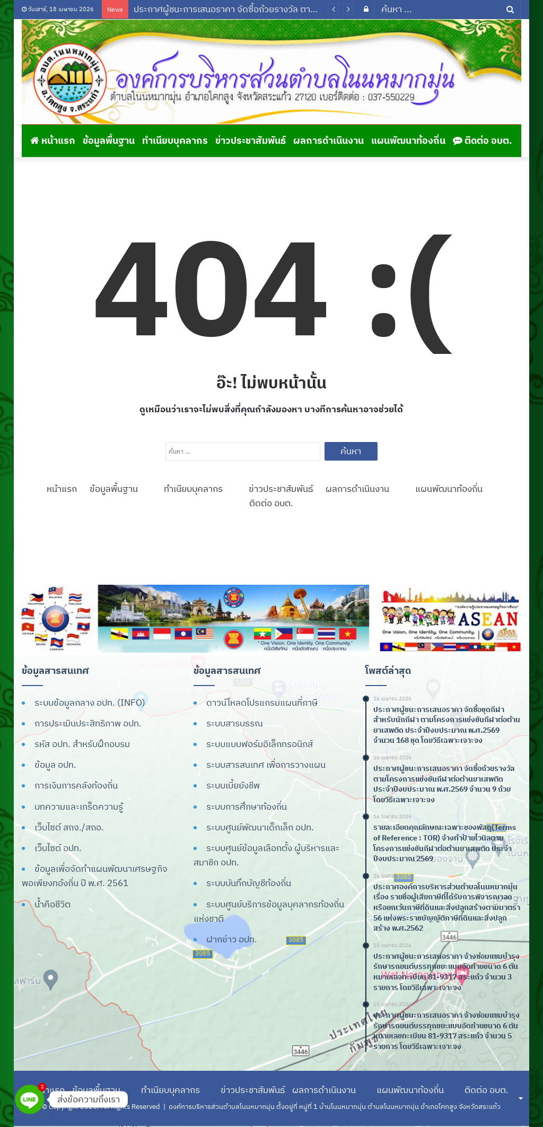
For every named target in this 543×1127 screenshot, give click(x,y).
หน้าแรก (52, 140)
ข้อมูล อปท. (55, 764)
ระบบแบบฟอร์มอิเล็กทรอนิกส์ (259, 744)
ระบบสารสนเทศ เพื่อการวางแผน (266, 764)
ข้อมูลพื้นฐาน (109, 140)
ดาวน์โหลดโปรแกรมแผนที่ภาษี (262, 702)
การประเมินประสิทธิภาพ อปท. (88, 723)
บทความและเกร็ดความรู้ (78, 806)
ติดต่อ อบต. (482, 140)
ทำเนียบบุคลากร (175, 140)
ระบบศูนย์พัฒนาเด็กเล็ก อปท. (260, 827)
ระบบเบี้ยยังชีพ (233, 785)
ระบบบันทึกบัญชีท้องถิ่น (248, 883)
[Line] (29, 1099)
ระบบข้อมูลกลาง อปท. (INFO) (89, 702)
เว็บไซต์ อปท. (58, 848)
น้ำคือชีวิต (52, 904)
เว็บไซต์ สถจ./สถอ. (69, 827)
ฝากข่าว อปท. (231, 939)
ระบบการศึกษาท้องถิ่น (246, 806)
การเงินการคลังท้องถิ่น (76, 785)
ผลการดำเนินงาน (328, 140)
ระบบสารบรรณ (234, 723)
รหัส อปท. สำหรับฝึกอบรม (82, 744)
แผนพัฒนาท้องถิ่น (408, 140)
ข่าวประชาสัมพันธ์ (250, 140)
